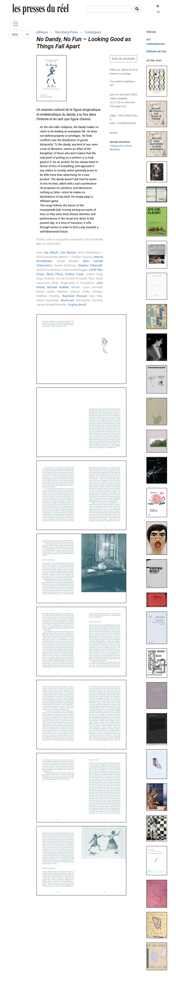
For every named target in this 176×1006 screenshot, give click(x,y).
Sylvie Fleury (54, 274)
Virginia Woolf (77, 304)
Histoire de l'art (156, 51)
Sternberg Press (66, 32)
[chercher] (109, 9)
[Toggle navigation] (15, 23)
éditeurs (42, 32)
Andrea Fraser (74, 274)
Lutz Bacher (68, 252)
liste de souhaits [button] (123, 58)
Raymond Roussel (74, 296)
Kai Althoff (51, 252)
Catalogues (93, 32)
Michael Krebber (58, 287)
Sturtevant (67, 300)
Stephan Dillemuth (90, 265)
